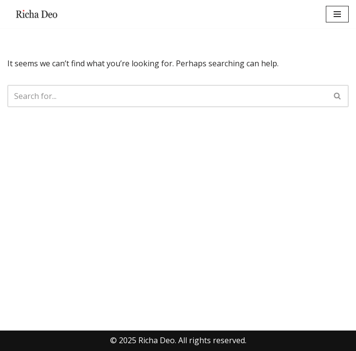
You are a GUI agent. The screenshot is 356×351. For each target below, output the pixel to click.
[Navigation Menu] (337, 14)
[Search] (167, 96)
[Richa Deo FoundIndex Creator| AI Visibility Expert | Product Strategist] (36, 14)
